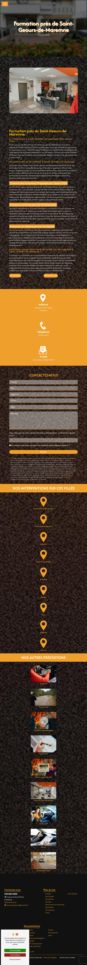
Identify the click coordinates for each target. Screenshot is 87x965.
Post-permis (49, 910)
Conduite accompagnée (35, 938)
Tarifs (47, 913)
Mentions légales (50, 957)
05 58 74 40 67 (43, 335)
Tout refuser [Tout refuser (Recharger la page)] (15, 955)
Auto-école (49, 896)
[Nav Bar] (5, 4)
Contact (48, 902)
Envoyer (43, 440)
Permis (50, 930)
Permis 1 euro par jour (34, 943)
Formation (29, 935)
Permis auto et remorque (54, 904)
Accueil (48, 893)
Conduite (29, 930)
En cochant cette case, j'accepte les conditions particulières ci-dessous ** (40, 434)
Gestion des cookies (67, 957)
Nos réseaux (72, 893)
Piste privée (30, 932)
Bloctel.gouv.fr (67, 466)
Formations (49, 907)
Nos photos (49, 899)
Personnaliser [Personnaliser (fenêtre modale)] (15, 959)
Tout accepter (15, 950)
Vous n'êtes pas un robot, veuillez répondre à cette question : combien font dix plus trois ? (42, 423)
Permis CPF (30, 951)
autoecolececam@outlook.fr (16, 905)
